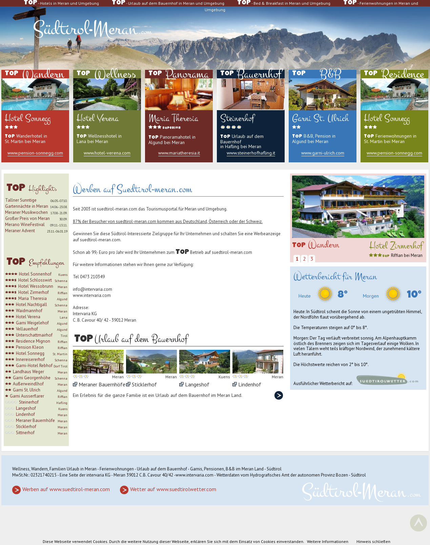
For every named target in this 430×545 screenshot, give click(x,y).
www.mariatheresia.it (179, 153)
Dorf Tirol (60, 366)
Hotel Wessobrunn (35, 286)
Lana (63, 317)
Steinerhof (29, 402)
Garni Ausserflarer (27, 396)
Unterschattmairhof (34, 335)
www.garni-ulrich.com (322, 153)
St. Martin (60, 354)
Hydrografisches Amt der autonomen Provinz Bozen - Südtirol (308, 475)
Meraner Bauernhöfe (35, 420)
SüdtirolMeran (92, 29)
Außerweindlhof (28, 384)
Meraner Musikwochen (26, 212)
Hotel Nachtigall (31, 304)
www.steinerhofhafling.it (251, 153)
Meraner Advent (20, 231)
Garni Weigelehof (32, 323)
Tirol (64, 336)
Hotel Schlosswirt (35, 280)
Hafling (61, 403)
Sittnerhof (25, 433)
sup (379, 256)
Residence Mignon (33, 341)
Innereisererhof (30, 359)
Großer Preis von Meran (27, 218)
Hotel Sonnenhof (35, 274)
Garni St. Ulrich (26, 390)
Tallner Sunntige (21, 200)
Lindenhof (25, 414)
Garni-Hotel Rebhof (34, 365)
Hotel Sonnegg (30, 353)
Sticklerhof (26, 426)
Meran (62, 287)
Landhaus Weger (28, 372)
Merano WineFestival (25, 224)
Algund (62, 299)
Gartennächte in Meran (26, 206)
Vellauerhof (27, 329)
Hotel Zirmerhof (33, 292)
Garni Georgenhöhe (31, 378)
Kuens (62, 274)
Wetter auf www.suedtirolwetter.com (173, 489)
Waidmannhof (29, 311)
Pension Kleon (30, 347)
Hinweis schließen (373, 541)
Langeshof (26, 408)
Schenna (61, 281)
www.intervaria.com (92, 295)
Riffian (62, 293)
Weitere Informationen (327, 541)
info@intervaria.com (92, 289)
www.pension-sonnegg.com (35, 153)
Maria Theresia (32, 298)
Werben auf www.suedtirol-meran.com (66, 489)
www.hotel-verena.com (107, 153)
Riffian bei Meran (407, 255)
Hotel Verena (28, 317)
